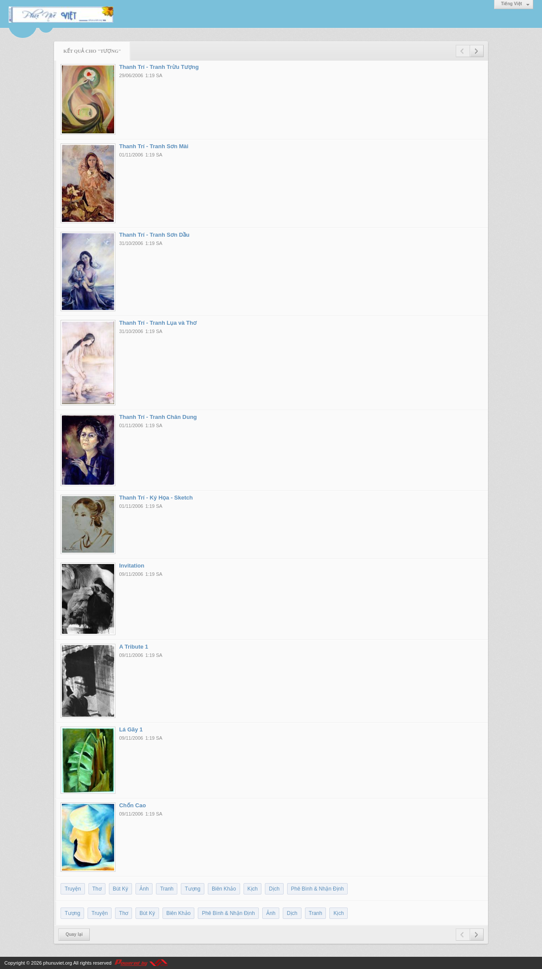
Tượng (192, 889)
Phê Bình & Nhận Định (317, 889)
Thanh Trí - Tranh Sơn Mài (153, 146)
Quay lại (73, 934)
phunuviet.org (57, 963)
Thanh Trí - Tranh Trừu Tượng (159, 67)
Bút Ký (120, 889)
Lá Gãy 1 (130, 729)
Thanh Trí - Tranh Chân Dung (157, 417)
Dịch (274, 889)
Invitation (131, 565)
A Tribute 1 (133, 646)
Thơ (97, 889)
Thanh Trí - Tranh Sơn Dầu (154, 234)
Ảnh (144, 889)
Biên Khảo (224, 889)
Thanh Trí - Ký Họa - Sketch (156, 497)
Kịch (252, 889)
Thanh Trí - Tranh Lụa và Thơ (157, 323)
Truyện (72, 889)
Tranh (166, 889)
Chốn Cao (132, 805)
